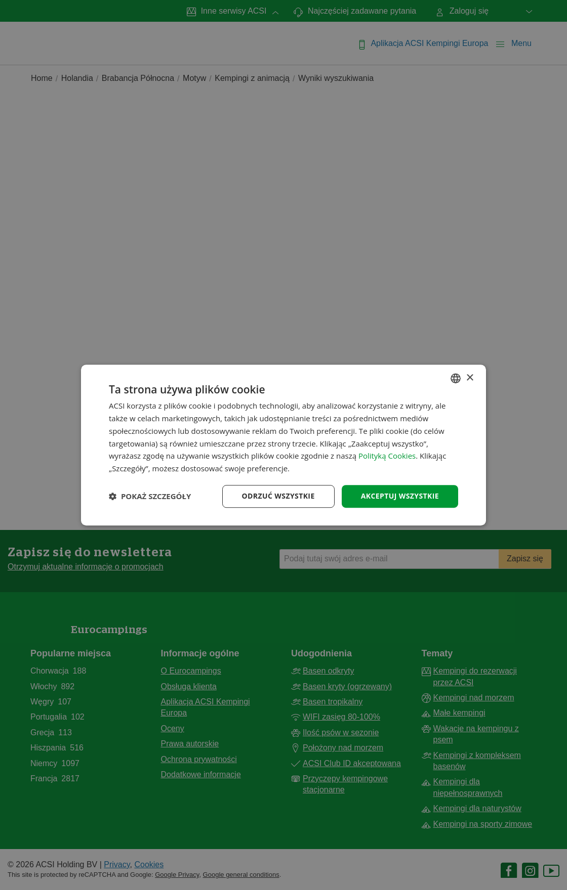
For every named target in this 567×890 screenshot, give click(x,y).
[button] (150, 496)
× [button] (469, 378)
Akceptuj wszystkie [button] (400, 496)
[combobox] (456, 378)
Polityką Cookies (387, 456)
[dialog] (283, 445)
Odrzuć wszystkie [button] (278, 496)
